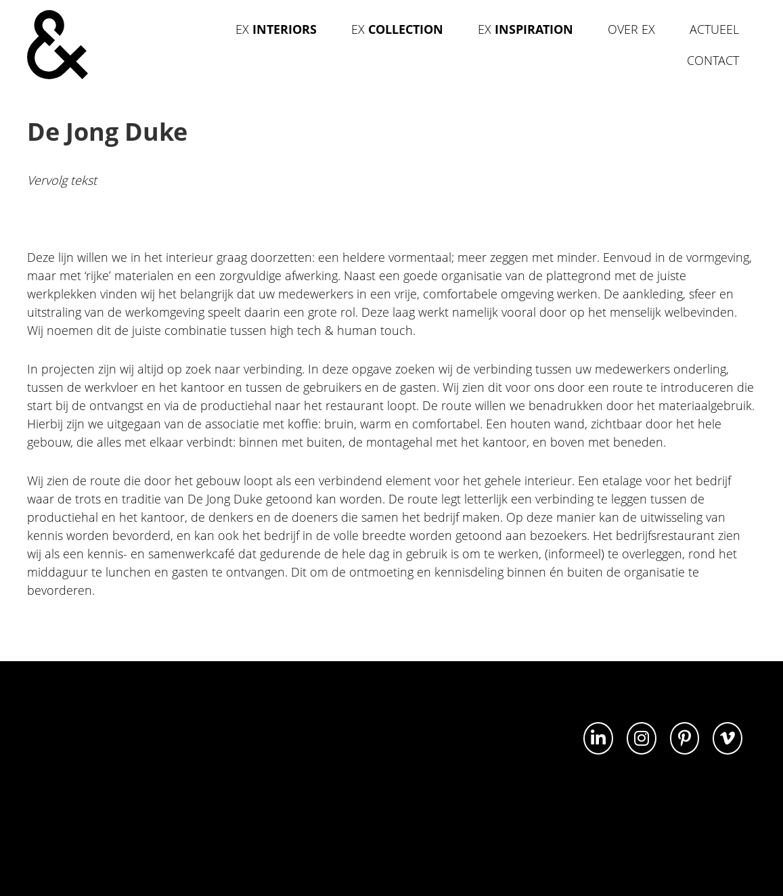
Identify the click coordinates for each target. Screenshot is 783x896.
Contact (713, 60)
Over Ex (631, 29)
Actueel (714, 29)
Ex (276, 29)
